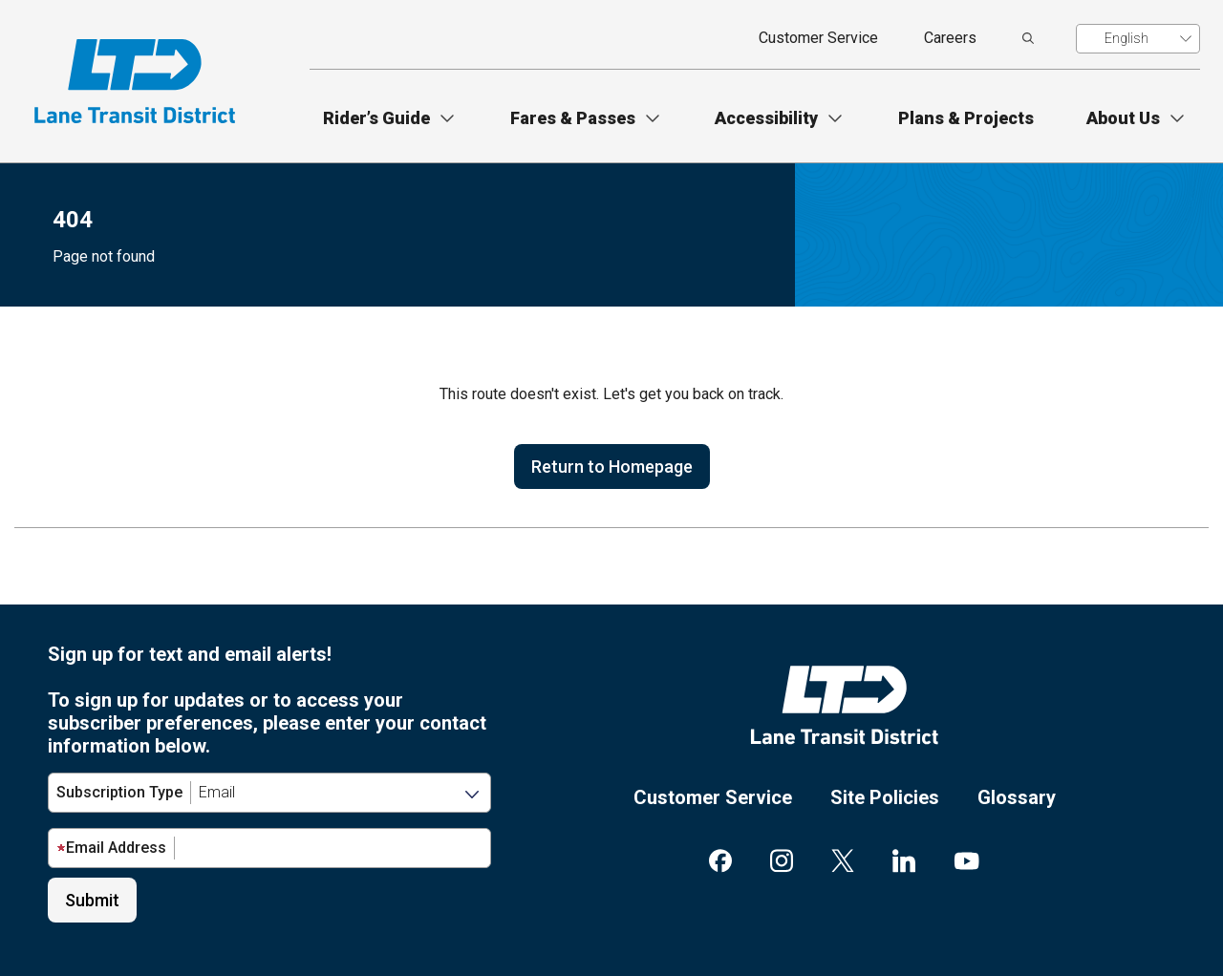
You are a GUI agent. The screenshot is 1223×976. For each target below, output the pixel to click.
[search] (1028, 38)
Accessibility (766, 118)
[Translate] (1138, 38)
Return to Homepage (612, 466)
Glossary (1016, 797)
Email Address (111, 847)
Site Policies (884, 797)
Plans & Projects (966, 118)
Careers (950, 38)
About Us (1123, 118)
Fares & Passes (572, 118)
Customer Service (818, 38)
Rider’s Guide (376, 118)
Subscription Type (119, 792)
